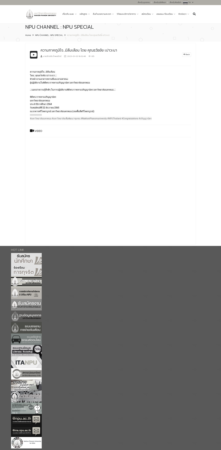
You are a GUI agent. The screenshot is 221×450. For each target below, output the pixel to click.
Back (187, 54)
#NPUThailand (114, 118)
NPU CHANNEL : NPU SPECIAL (49, 35)
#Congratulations (130, 118)
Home (28, 35)
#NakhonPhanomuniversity (94, 118)
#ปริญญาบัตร (145, 118)
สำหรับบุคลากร (144, 2)
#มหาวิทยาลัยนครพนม (40, 118)
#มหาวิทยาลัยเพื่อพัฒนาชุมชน (66, 118)
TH (190, 2)
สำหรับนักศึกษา (160, 2)
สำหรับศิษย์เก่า (175, 2)
